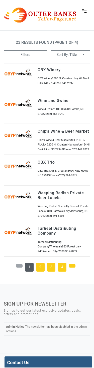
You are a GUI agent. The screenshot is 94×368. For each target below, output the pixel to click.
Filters (25, 55)
